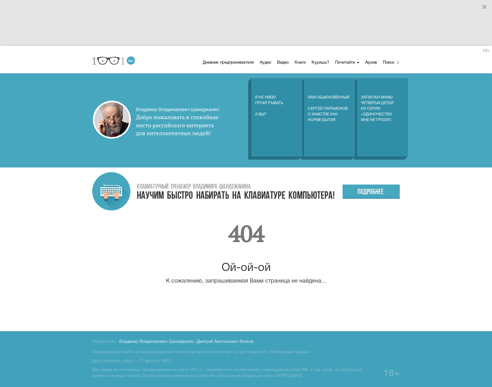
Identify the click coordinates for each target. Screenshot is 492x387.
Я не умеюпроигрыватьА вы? (269, 99)
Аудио (265, 63)
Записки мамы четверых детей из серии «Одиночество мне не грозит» (377, 102)
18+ (486, 51)
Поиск (391, 63)
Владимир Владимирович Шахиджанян (156, 342)
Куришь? (320, 63)
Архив (371, 63)
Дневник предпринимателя (228, 63)
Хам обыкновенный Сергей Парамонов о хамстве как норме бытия (329, 102)
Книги (300, 63)
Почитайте (347, 63)
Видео (283, 63)
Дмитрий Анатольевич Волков (225, 342)
